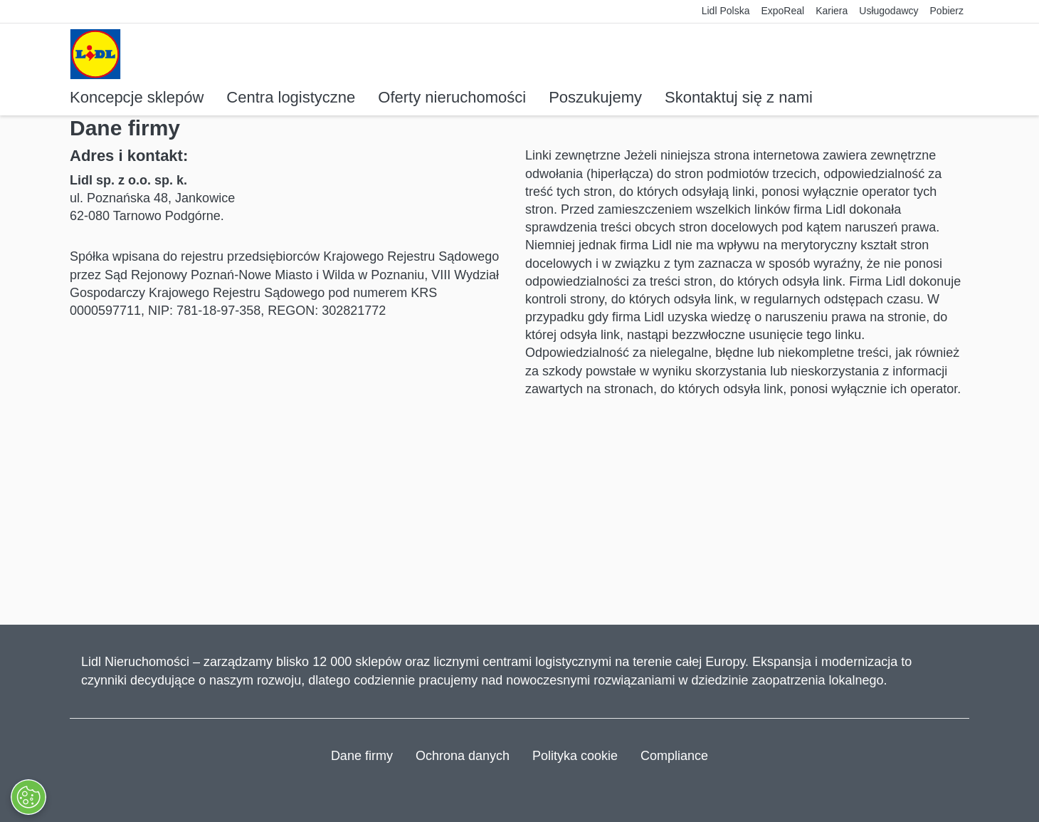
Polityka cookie (575, 756)
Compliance (674, 756)
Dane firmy (362, 756)
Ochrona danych (463, 756)
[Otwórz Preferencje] (28, 797)
